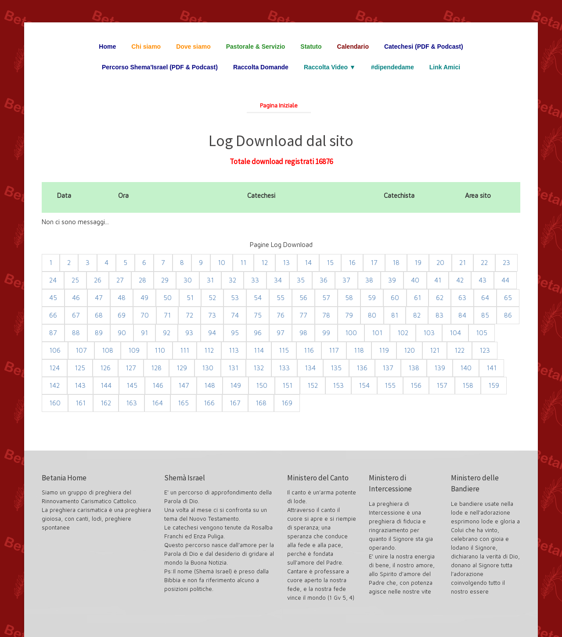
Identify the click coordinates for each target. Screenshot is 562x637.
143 (80, 385)
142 (54, 385)
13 (286, 262)
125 (80, 368)
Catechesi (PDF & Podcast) (423, 46)
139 (439, 368)
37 (346, 280)
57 (326, 297)
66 (53, 315)
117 (334, 350)
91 (144, 332)
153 (338, 385)
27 (120, 280)
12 (264, 262)
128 (156, 368)
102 (402, 332)
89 (99, 332)
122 (459, 350)
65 (508, 297)
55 (281, 297)
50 (167, 297)
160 (55, 403)
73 (212, 315)
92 (166, 332)
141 (491, 368)
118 (359, 350)
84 (462, 315)
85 (485, 315)
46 (76, 297)
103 (429, 332)
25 (75, 280)
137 (387, 368)
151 (287, 385)
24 (53, 280)
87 (53, 332)
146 (157, 385)
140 (466, 368)
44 (505, 280)
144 (106, 385)
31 (210, 280)
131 (233, 368)
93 (189, 332)
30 (188, 280)
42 (460, 280)
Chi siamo (146, 46)
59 (372, 297)
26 (97, 280)
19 (418, 262)
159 (493, 385)
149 (235, 385)
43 (482, 280)
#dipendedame (392, 67)
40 (415, 280)
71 (167, 315)
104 (455, 332)
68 (99, 315)
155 (390, 385)
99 (326, 332)
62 (439, 297)
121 (435, 350)
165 (183, 403)
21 (462, 262)
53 (235, 297)
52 (212, 297)
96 (258, 332)
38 (369, 280)
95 (235, 332)
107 (81, 350)
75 (258, 315)
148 (209, 385)
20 (440, 262)
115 (284, 350)
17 (374, 262)
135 (336, 368)
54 (258, 297)
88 (76, 332)
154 (364, 385)
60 (395, 297)
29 (165, 280)
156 (416, 385)
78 (326, 315)
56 (303, 297)
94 (212, 332)
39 (392, 280)
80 (372, 315)
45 (53, 297)
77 (303, 315)
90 (122, 332)
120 (409, 350)
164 (157, 403)
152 (312, 385)
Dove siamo (193, 46)
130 (207, 368)
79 (349, 315)
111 (184, 350)
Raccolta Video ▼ (330, 67)
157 (441, 385)
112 (209, 350)
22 (484, 262)
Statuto (310, 46)
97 (281, 332)
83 (439, 315)
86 (508, 315)
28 (142, 280)
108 (107, 350)
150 (261, 385)
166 (209, 403)
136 (362, 368)
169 (286, 403)
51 (190, 297)
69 (122, 315)
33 (255, 280)
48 (122, 297)
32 (232, 280)
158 (467, 385)
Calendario (353, 46)
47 (99, 297)
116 (309, 350)
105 (481, 332)
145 (131, 385)
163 (131, 403)
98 (303, 332)
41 (437, 280)
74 (235, 315)
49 (144, 297)
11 (243, 262)
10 (221, 262)
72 (189, 315)
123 (484, 350)
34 (278, 280)
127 (131, 368)
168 (261, 403)
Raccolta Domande (260, 67)
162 (106, 403)
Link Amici (444, 67)
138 (413, 368)
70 (144, 315)
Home (107, 46)
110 (160, 350)
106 (55, 350)
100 (351, 332)
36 (324, 280)
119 (384, 350)
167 (235, 403)
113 (234, 350)
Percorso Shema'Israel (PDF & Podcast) (160, 67)
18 (396, 262)
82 (417, 315)
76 (281, 315)
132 (258, 368)
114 (259, 350)
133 (284, 368)
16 (352, 262)
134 (310, 368)
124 (54, 368)
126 (105, 368)
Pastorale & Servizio (255, 46)
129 (182, 368)
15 (330, 262)
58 (349, 297)
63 (462, 297)
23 (506, 262)
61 (417, 297)
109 (134, 350)
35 (301, 280)
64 (485, 297)
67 (76, 315)
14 (308, 262)
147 (183, 385)
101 (377, 332)
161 (81, 403)
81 (394, 315)
